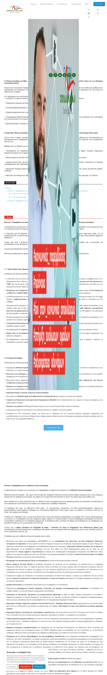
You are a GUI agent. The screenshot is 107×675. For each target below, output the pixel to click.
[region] (26, 660)
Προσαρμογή (12, 666)
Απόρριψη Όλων (25, 666)
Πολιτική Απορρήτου (28, 662)
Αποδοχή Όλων (39, 666)
